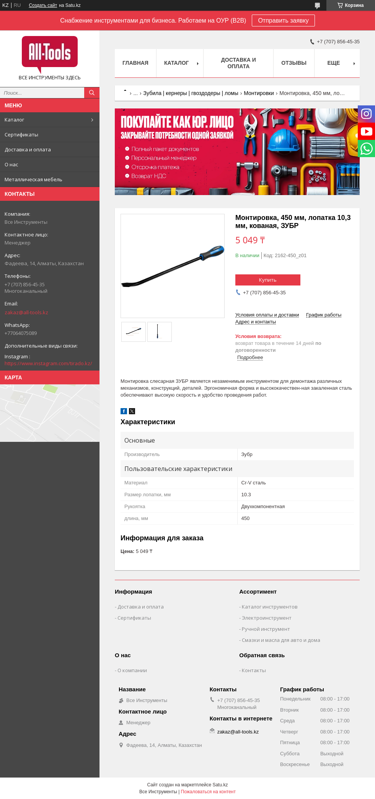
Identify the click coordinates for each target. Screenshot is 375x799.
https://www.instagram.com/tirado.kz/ (48, 363)
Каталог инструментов (270, 606)
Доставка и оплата (28, 149)
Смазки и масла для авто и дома (281, 640)
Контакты (254, 670)
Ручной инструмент (266, 628)
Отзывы (294, 63)
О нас (11, 164)
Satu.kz (220, 785)
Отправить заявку (283, 20)
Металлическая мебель (33, 179)
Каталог (14, 119)
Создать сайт (43, 5)
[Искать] (91, 92)
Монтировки (259, 93)
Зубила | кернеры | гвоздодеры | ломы (190, 93)
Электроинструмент (267, 617)
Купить (268, 279)
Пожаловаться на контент (208, 791)
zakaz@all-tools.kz (26, 312)
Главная (135, 63)
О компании (132, 670)
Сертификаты (21, 134)
